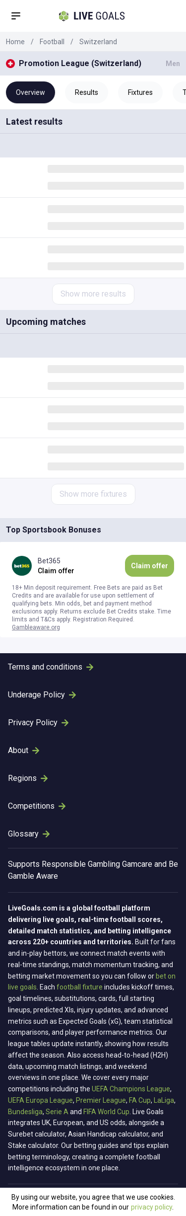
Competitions (36, 806)
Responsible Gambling (81, 864)
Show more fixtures (93, 494)
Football (52, 42)
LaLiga (164, 1100)
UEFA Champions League (131, 1089)
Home (15, 42)
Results (86, 92)
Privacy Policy (38, 722)
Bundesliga (25, 1112)
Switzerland (98, 42)
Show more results (93, 294)
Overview (30, 92)
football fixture (80, 987)
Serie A (57, 1112)
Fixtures (140, 92)
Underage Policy (42, 694)
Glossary (29, 833)
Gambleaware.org (36, 627)
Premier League (101, 1100)
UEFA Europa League (40, 1100)
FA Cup (140, 1100)
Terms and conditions (50, 667)
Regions (28, 778)
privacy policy (151, 1207)
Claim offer (149, 566)
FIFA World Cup (106, 1112)
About (23, 750)
